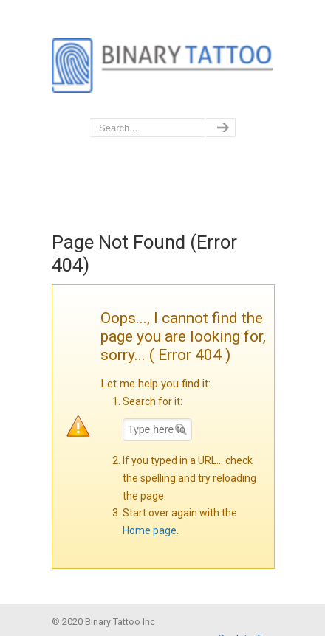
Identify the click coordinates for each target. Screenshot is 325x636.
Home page (150, 530)
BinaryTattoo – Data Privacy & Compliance (162, 59)
